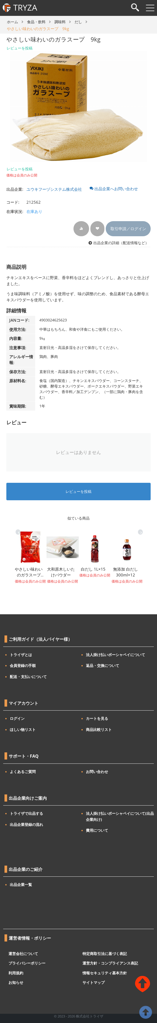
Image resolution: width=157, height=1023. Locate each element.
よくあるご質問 (23, 771)
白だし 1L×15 (93, 569)
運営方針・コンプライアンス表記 (110, 963)
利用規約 (15, 972)
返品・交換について (102, 665)
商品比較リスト (99, 729)
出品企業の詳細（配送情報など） (121, 242)
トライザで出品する (26, 813)
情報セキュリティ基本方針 (104, 972)
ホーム (12, 21)
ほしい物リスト (23, 729)
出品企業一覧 (21, 884)
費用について (97, 830)
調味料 (60, 21)
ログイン (17, 718)
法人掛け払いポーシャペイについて (115, 654)
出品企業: (14, 189)
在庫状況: (14, 211)
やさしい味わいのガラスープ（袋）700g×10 (29, 572)
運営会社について (23, 953)
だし (78, 21)
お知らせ (15, 982)
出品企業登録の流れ (26, 824)
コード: (12, 202)
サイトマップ (93, 982)
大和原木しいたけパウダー (61, 572)
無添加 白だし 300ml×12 (125, 572)
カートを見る (97, 718)
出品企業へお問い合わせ (114, 188)
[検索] (135, 8)
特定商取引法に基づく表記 (104, 953)
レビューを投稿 (20, 48)
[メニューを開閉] (150, 8)
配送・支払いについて (28, 676)
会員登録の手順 (23, 665)
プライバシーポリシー (26, 963)
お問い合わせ (97, 771)
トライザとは (21, 654)
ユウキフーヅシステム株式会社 (54, 189)
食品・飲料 (36, 21)
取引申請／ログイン (128, 228)
